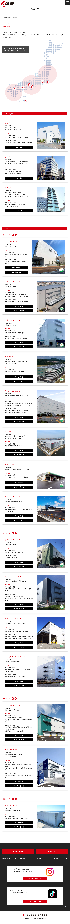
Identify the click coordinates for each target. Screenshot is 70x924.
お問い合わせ (16, 272)
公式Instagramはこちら (35, 879)
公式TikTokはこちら (35, 901)
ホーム (4, 17)
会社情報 (9, 17)
